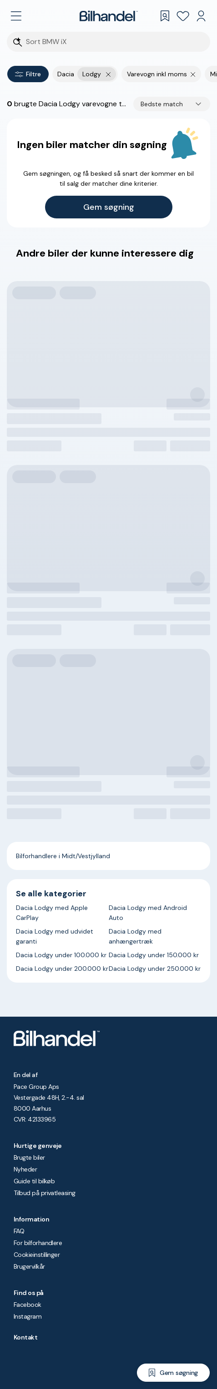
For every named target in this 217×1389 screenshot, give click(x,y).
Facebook (27, 1304)
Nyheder (25, 1169)
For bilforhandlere (38, 1243)
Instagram (27, 1316)
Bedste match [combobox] (162, 104)
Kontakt (25, 1337)
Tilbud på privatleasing (45, 1193)
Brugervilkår (29, 1266)
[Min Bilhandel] (201, 16)
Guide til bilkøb (34, 1181)
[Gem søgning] (173, 1373)
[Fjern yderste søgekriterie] (108, 74)
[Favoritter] (183, 16)
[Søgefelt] (114, 42)
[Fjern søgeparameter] (193, 74)
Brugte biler (29, 1157)
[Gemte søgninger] (165, 16)
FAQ (19, 1231)
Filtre (28, 74)
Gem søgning (108, 207)
